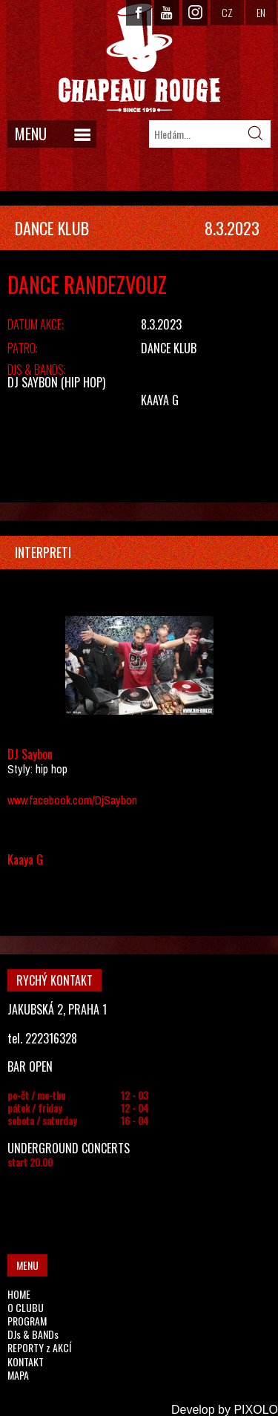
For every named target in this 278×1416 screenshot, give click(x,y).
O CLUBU (25, 1307)
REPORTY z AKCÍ (39, 1347)
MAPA (18, 1375)
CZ (227, 12)
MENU (31, 133)
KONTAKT (25, 1361)
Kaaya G (160, 400)
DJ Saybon (32, 382)
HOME (18, 1294)
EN (261, 12)
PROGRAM (27, 1320)
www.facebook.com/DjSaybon (72, 800)
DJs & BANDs (33, 1334)
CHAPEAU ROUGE (139, 58)
